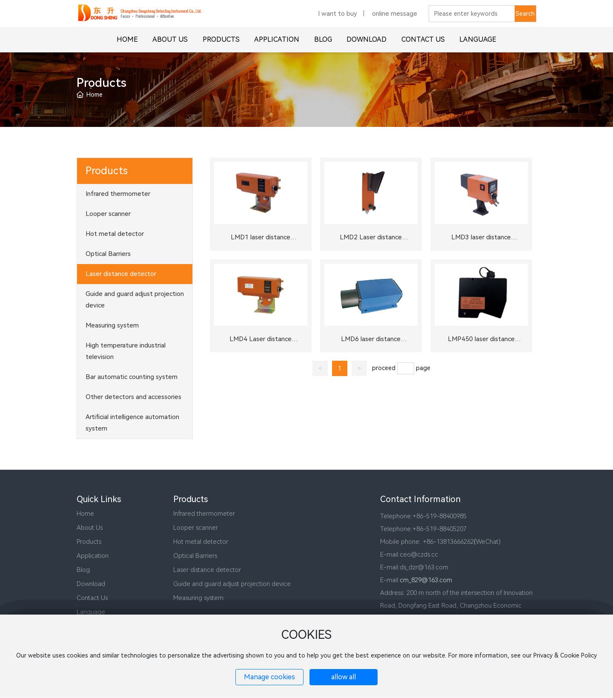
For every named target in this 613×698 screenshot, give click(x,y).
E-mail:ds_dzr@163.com (414, 567)
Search (525, 19)
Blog (83, 570)
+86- (419, 516)
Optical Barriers (195, 556)
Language (91, 612)
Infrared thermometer (204, 513)
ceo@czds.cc (419, 554)
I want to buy (337, 19)
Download (91, 584)
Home (85, 513)
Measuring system (198, 598)
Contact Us (92, 598)
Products (89, 542)
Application (93, 556)
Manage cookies (269, 677)
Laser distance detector (207, 570)
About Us (90, 527)
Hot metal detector (200, 542)
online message (394, 19)
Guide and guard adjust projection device (232, 584)
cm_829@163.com (426, 580)
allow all (343, 677)
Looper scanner (195, 527)
